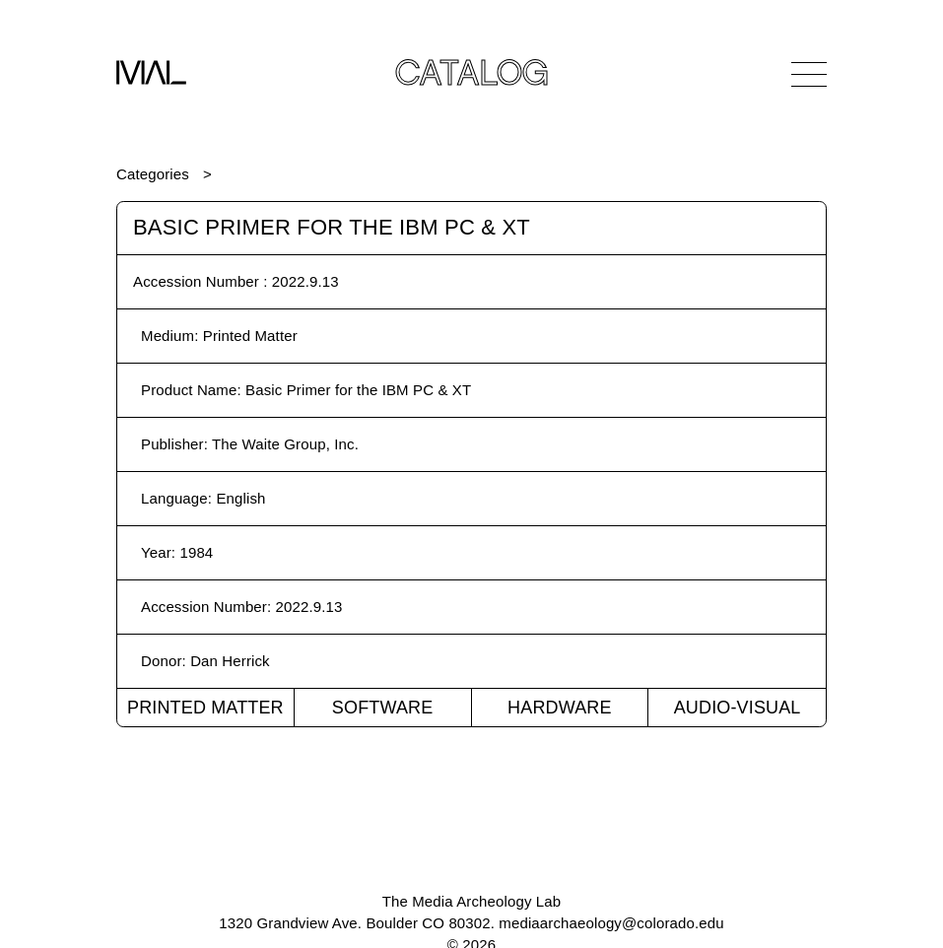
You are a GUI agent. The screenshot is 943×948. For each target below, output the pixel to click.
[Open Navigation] (809, 74)
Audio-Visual (737, 707)
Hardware (559, 707)
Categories (152, 174)
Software (383, 707)
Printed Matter (205, 707)
